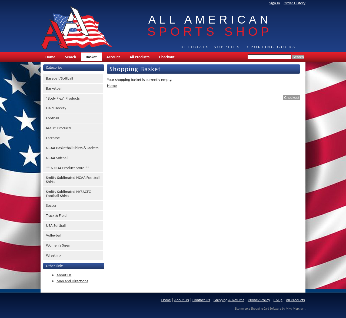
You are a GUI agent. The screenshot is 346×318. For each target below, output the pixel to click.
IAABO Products (58, 128)
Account (113, 56)
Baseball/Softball (59, 78)
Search (70, 56)
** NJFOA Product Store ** (67, 167)
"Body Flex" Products (63, 98)
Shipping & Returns (229, 300)
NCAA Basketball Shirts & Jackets (72, 147)
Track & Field (56, 215)
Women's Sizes (58, 245)
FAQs (278, 300)
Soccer (51, 205)
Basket (91, 56)
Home (50, 56)
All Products (139, 56)
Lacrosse (53, 137)
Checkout (167, 56)
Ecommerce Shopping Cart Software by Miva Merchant (270, 308)
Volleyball (54, 235)
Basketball (54, 88)
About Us (63, 275)
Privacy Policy (259, 300)
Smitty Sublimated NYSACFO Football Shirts (68, 193)
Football (52, 118)
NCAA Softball (57, 157)
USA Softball (56, 225)
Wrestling (53, 255)
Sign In (274, 3)
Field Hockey (56, 108)
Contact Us (201, 300)
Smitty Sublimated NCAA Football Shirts (72, 179)
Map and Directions (72, 280)
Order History (294, 3)
